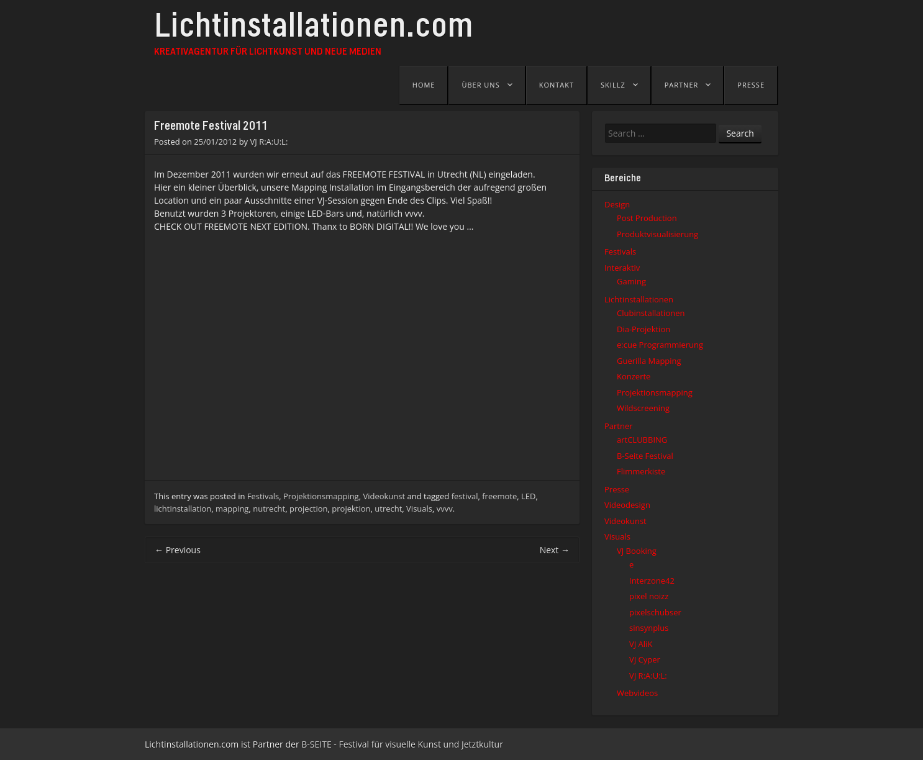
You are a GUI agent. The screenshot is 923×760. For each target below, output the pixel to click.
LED (528, 496)
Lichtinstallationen (638, 299)
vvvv (445, 508)
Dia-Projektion (643, 329)
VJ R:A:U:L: (269, 141)
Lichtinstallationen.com (313, 29)
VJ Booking (637, 550)
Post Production (647, 218)
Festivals (263, 496)
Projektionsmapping (321, 496)
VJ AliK (640, 643)
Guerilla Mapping (649, 360)
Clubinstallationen (650, 313)
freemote (499, 496)
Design (617, 204)
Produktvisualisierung (657, 234)
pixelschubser (655, 612)
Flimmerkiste (641, 471)
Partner (682, 84)
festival (465, 496)
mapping (232, 508)
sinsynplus (649, 627)
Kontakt (556, 84)
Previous (178, 550)
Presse (751, 84)
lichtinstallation (182, 508)
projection (308, 508)
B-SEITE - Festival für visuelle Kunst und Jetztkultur (402, 744)
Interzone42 (652, 580)
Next (555, 550)
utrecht (388, 508)
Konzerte (633, 376)
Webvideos (637, 693)
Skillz (613, 84)
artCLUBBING (642, 439)
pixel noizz (648, 596)
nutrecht (269, 508)
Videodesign (627, 504)
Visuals (419, 508)
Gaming (631, 281)
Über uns (480, 84)
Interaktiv (622, 267)
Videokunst (384, 496)
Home (423, 84)
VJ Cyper (644, 659)
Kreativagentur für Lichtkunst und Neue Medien (267, 52)
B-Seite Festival (645, 455)
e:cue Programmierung (660, 344)
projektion (351, 508)
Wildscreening (643, 408)
